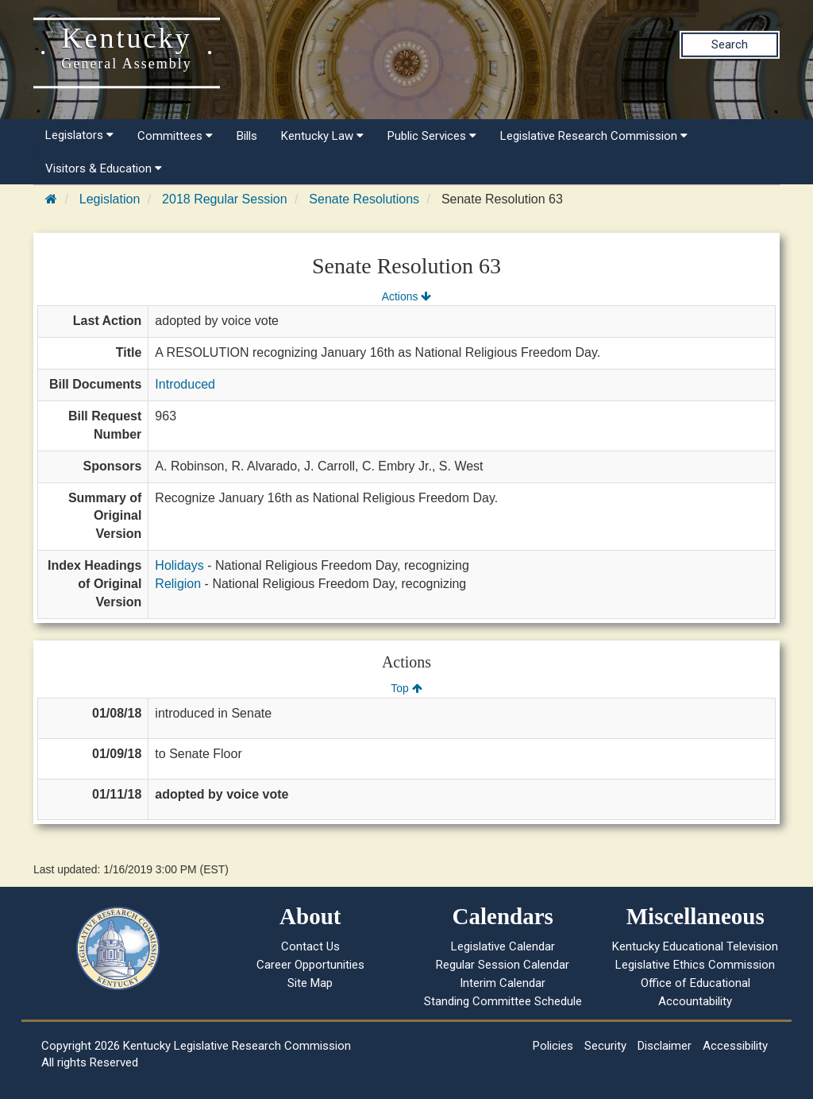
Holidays (179, 565)
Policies (553, 1046)
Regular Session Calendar (502, 965)
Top (406, 688)
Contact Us (310, 946)
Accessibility (735, 1046)
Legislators (79, 135)
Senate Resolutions (364, 199)
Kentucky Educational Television (695, 946)
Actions (406, 296)
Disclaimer (665, 1046)
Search (729, 44)
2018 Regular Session (224, 199)
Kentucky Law (322, 136)
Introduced (185, 384)
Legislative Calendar (503, 946)
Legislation (110, 199)
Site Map (310, 983)
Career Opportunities (310, 965)
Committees (175, 136)
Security (605, 1046)
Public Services (431, 136)
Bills (247, 136)
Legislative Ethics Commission (695, 965)
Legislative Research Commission (594, 136)
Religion (178, 583)
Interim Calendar (502, 983)
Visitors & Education (103, 168)
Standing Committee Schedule (503, 1001)
